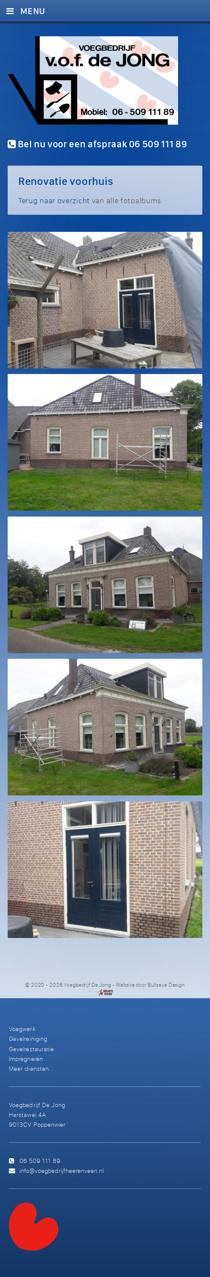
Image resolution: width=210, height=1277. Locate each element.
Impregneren (26, 1059)
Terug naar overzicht (54, 200)
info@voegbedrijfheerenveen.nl (62, 1170)
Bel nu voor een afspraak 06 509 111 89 (97, 144)
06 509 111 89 (40, 1161)
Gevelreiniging (28, 1038)
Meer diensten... (31, 1068)
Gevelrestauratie (31, 1049)
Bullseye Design (166, 984)
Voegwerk (22, 1029)
